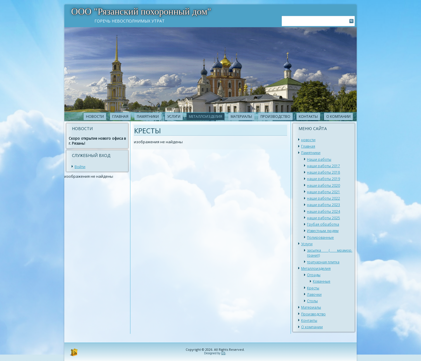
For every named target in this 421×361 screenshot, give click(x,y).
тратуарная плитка (323, 262)
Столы (312, 300)
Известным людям (323, 230)
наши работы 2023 (323, 204)
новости (95, 116)
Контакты (308, 116)
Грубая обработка (323, 224)
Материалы (241, 116)
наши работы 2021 (323, 191)
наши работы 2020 (323, 185)
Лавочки (314, 294)
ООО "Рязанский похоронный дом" (141, 11)
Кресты (313, 288)
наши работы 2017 (323, 165)
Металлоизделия (205, 116)
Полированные (320, 237)
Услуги (173, 116)
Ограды (313, 274)
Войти (80, 166)
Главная (120, 116)
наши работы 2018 (323, 172)
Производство (275, 116)
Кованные (321, 281)
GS (223, 353)
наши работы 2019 (323, 178)
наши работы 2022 (323, 198)
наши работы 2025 (323, 217)
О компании (338, 116)
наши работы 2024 (323, 211)
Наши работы (319, 159)
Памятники (148, 116)
